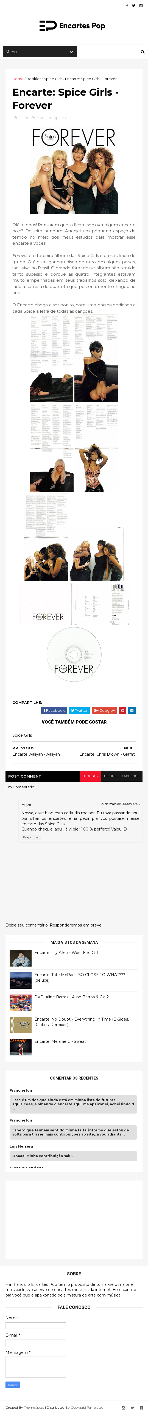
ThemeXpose (34, 1407)
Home (18, 79)
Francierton (21, 1090)
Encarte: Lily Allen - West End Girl (66, 952)
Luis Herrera (21, 1146)
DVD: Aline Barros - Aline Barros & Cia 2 (71, 997)
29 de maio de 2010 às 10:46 (120, 804)
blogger (91, 776)
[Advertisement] (51, 1219)
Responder (31, 837)
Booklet (33, 79)
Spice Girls (53, 79)
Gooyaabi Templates (87, 1407)
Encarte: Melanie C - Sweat (60, 1041)
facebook (131, 776)
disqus (110, 776)
